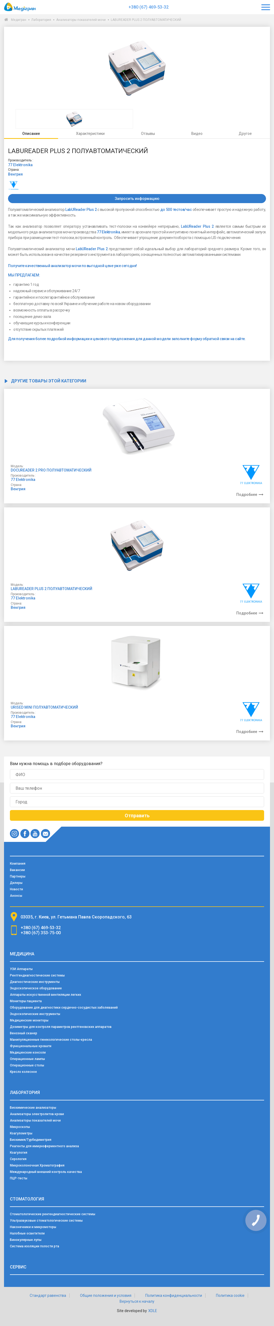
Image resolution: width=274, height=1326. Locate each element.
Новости (16, 889)
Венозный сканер (23, 1033)
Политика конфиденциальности (173, 1295)
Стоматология (27, 1199)
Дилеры (16, 883)
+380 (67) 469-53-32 (148, 7)
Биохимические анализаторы (33, 1108)
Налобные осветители (27, 1233)
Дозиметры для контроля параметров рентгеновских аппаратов (61, 1027)
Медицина (22, 953)
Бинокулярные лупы (25, 1240)
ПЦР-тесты (18, 1178)
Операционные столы (27, 1065)
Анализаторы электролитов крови (37, 1114)
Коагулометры (21, 1133)
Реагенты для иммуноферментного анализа (44, 1146)
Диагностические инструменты (35, 982)
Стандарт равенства (48, 1295)
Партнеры (17, 876)
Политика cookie (230, 1295)
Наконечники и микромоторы (33, 1227)
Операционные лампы (27, 1059)
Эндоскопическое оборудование (36, 988)
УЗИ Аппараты (21, 969)
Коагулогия (18, 1152)
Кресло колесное (23, 1072)
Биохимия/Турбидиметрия (30, 1140)
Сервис (18, 1267)
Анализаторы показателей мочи (81, 20)
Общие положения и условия (105, 1295)
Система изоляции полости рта (34, 1246)
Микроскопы (20, 1127)
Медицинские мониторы (29, 1020)
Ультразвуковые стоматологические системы (46, 1220)
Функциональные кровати (30, 1046)
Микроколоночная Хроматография (37, 1165)
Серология (18, 1159)
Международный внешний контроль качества (46, 1172)
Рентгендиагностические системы (37, 975)
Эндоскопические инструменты (35, 1014)
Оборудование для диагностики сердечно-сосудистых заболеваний (64, 1007)
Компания (17, 863)
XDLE (152, 1311)
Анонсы (16, 896)
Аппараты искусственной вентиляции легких (45, 995)
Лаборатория (41, 20)
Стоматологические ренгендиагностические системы (52, 1214)
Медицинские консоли (28, 1052)
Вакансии (17, 870)
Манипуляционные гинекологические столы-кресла (51, 1040)
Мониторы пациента (26, 1001)
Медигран (18, 20)
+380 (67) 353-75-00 (41, 932)
